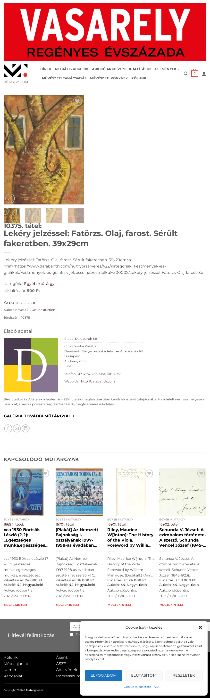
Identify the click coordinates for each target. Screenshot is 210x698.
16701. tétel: (65, 524)
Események (167, 69)
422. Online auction (40, 310)
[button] (200, 627)
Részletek (184, 675)
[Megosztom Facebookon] (8, 428)
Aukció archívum (109, 69)
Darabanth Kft (86, 339)
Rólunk (138, 78)
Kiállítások (140, 69)
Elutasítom (144, 675)
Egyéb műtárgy (39, 283)
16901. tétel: (116, 524)
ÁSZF (157, 687)
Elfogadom (104, 675)
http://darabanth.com (98, 381)
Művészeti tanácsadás (64, 78)
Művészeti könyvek (109, 78)
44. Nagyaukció (30, 585)
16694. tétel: (14, 524)
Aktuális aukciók (72, 69)
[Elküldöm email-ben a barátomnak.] (17, 428)
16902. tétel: (169, 524)
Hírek (45, 69)
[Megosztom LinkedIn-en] (26, 428)
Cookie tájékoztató (137, 687)
